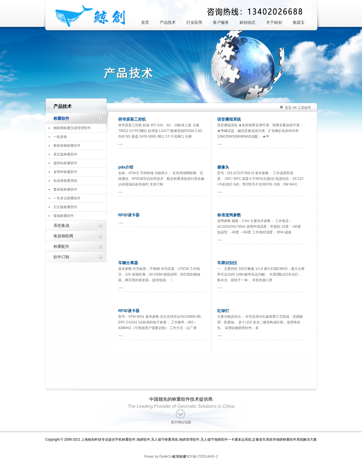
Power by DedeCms (159, 456)
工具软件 (304, 108)
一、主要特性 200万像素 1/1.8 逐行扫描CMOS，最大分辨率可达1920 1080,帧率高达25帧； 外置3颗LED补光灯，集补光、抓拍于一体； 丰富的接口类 (261, 274)
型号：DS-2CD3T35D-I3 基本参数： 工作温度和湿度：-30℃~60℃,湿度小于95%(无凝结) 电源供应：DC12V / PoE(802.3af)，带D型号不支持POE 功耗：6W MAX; (260, 178)
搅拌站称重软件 (65, 163)
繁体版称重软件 (65, 189)
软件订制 (61, 257)
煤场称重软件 (63, 216)
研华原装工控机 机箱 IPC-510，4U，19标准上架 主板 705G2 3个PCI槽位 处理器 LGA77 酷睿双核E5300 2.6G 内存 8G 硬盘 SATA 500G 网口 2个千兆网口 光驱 (160, 130)
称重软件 (61, 118)
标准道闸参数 (229, 215)
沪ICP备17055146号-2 (200, 456)
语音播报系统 (229, 119)
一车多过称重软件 (67, 198)
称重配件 (61, 246)
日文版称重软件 (65, 207)
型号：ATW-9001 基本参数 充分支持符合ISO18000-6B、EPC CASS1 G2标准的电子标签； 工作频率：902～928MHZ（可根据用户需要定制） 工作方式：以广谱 (161, 322)
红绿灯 (223, 310)
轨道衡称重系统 (65, 181)
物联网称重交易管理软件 (72, 128)
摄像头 (223, 167)
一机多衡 (60, 137)
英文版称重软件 (65, 154)
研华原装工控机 (132, 119)
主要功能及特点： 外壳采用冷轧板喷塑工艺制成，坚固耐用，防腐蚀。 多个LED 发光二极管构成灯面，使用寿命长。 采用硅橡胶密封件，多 (260, 322)
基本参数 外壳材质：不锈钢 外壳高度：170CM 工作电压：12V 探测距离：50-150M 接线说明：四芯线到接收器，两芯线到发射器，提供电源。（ (159, 274)
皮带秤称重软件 (65, 172)
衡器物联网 (63, 236)
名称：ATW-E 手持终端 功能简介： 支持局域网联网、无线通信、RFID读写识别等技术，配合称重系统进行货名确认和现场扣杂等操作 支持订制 (161, 178)
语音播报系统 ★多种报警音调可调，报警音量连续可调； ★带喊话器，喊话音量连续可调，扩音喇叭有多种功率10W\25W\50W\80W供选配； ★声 (260, 130)
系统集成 (61, 225)
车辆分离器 (128, 263)
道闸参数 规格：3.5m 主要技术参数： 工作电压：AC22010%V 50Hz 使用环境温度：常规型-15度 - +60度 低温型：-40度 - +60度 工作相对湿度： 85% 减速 (259, 226)
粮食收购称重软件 (67, 146)
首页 (288, 108)
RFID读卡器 (128, 215)
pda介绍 (125, 167)
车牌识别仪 (227, 263)
